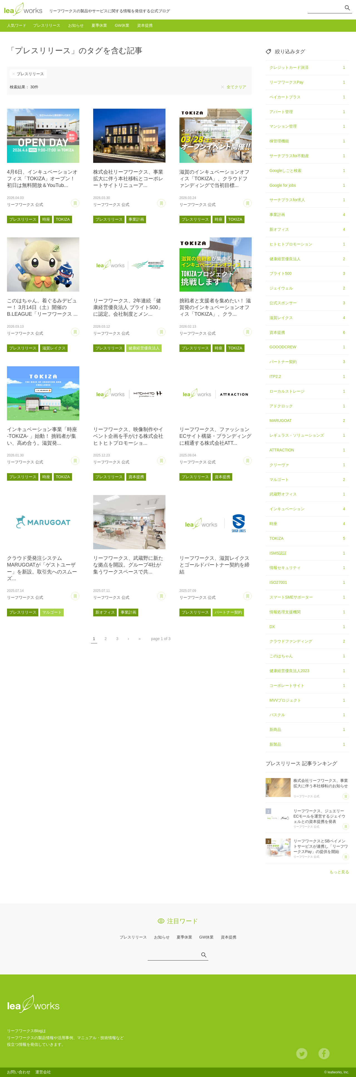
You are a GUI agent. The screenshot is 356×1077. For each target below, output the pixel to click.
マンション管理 (307, 126)
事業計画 (136, 219)
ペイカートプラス (307, 97)
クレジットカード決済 (307, 67)
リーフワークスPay (307, 82)
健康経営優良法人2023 (307, 671)
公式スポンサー (307, 303)
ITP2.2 (307, 376)
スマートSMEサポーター (307, 597)
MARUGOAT (307, 420)
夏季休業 (99, 25)
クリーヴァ (307, 465)
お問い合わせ (18, 1072)
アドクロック (307, 406)
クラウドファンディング (307, 641)
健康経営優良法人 (144, 348)
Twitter (301, 1053)
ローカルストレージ (307, 391)
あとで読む (251, 201)
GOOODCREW (307, 347)
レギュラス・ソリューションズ (307, 435)
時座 (46, 219)
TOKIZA (63, 219)
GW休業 (122, 25)
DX (307, 627)
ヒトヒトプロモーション (307, 244)
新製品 (307, 744)
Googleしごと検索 (307, 170)
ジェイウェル (307, 288)
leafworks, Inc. (338, 1072)
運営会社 (43, 1072)
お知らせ (76, 25)
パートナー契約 (228, 612)
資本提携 (145, 25)
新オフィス (105, 612)
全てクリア (236, 87)
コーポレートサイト (307, 685)
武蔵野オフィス (307, 494)
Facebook (324, 1053)
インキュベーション (307, 509)
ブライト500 (307, 273)
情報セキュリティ (307, 568)
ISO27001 (307, 582)
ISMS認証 (307, 553)
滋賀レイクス (54, 348)
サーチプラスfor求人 (307, 200)
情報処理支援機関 (307, 612)
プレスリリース (46, 25)
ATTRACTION (307, 450)
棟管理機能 (307, 141)
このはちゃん (307, 656)
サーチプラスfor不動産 (307, 156)
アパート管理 (307, 112)
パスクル (307, 715)
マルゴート (52, 612)
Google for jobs (307, 185)
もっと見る (339, 872)
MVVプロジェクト (307, 700)
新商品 (307, 729)
